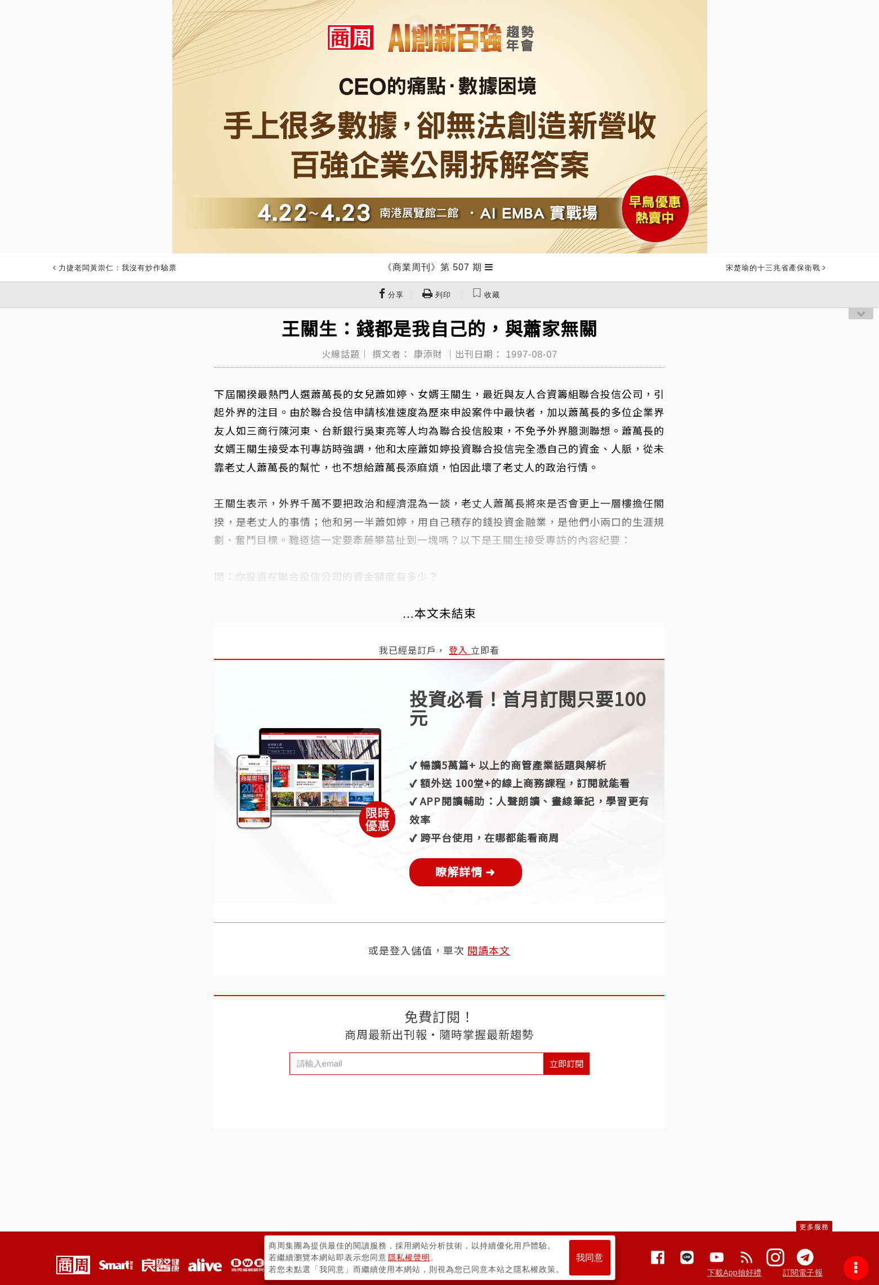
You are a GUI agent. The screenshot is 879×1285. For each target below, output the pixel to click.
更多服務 (814, 1227)
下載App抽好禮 (734, 1272)
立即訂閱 (566, 1063)
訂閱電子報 (803, 1272)
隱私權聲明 (409, 1257)
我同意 (589, 1257)
